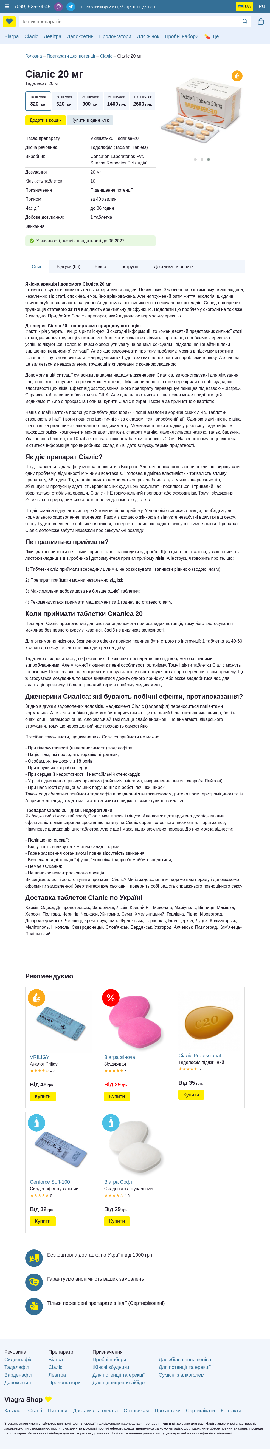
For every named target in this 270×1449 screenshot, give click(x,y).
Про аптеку (167, 1410)
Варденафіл (18, 1375)
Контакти (231, 1410)
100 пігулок (142, 101)
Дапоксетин (80, 36)
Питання (58, 1410)
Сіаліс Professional (209, 1024)
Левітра (52, 36)
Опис (37, 266)
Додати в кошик (45, 120)
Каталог (13, 1410)
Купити (43, 1096)
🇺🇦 (241, 6)
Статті (35, 1410)
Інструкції (130, 266)
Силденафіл (18, 1359)
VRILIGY (61, 1025)
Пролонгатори (115, 36)
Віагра (11, 36)
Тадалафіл (16, 1367)
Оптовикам (136, 1410)
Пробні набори (182, 36)
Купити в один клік (90, 120)
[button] (195, 159)
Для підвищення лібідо (118, 1382)
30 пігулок (90, 101)
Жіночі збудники (110, 1367)
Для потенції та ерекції (118, 1375)
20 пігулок (64, 101)
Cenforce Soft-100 (61, 1150)
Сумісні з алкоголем (181, 1375)
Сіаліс (31, 36)
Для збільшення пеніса (185, 1359)
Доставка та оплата (174, 266)
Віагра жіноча (135, 1025)
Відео (100, 266)
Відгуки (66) (68, 266)
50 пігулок (116, 101)
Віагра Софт (135, 1150)
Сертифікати (200, 1410)
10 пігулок (38, 101)
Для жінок (148, 36)
